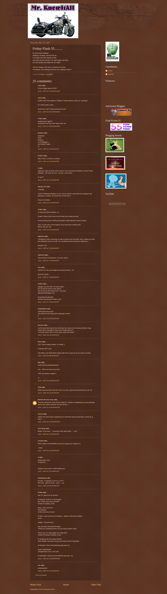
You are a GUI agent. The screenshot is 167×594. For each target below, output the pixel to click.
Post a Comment (41, 575)
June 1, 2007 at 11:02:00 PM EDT (49, 558)
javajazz (40, 133)
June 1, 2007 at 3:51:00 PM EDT (48, 471)
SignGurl (41, 236)
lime (39, 267)
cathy (40, 85)
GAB (39, 387)
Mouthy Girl (42, 186)
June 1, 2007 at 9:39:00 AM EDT (48, 380)
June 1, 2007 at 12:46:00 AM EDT (49, 91)
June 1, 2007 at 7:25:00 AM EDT (48, 277)
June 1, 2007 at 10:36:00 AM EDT (49, 407)
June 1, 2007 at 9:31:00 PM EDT (48, 486)
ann (39, 565)
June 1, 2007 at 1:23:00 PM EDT (48, 434)
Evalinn (40, 156)
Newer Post (35, 585)
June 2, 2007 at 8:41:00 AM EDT (48, 571)
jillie (39, 362)
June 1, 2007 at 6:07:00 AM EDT (48, 203)
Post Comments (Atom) (47, 589)
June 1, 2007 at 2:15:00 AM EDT (48, 149)
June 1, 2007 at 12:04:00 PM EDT (49, 422)
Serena (40, 414)
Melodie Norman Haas (45, 399)
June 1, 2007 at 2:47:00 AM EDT (48, 180)
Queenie (41, 325)
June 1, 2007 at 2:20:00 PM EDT (48, 450)
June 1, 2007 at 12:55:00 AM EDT (49, 126)
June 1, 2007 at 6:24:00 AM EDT (48, 230)
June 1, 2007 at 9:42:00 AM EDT (48, 393)
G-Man (40, 118)
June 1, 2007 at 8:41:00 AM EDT (48, 335)
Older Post (96, 585)
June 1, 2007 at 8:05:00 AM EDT (48, 318)
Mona (40, 342)
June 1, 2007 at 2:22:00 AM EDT (48, 161)
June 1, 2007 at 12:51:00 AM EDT (49, 112)
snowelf (40, 441)
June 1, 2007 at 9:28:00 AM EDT (48, 356)
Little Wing (41, 428)
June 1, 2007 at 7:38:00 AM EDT (48, 302)
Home (66, 585)
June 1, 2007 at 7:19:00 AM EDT (48, 248)
